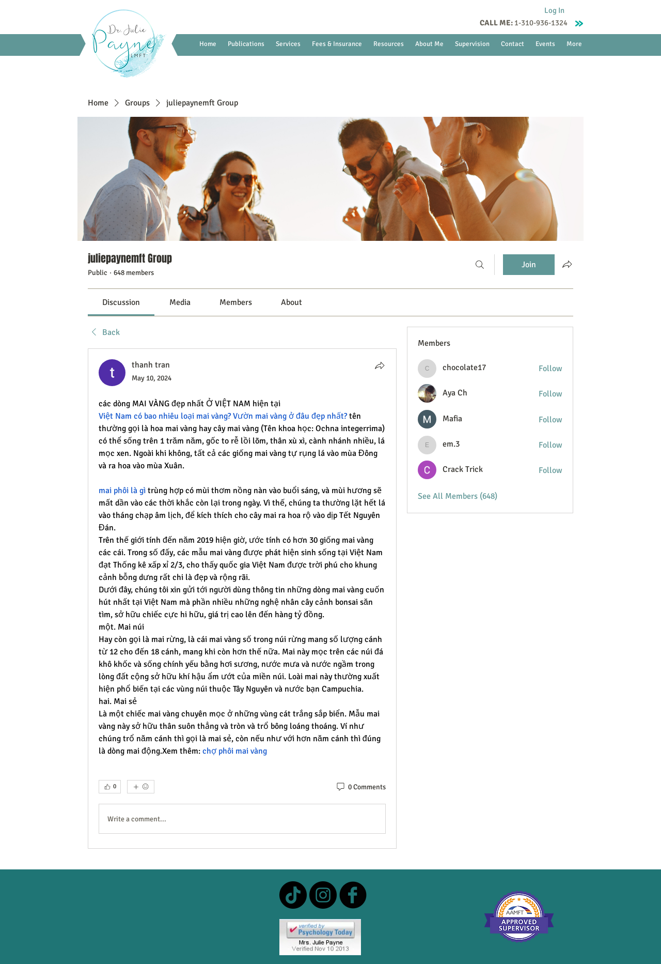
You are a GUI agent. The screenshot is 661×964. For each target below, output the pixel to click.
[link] (121, 302)
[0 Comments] (360, 787)
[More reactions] (140, 786)
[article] (242, 598)
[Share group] (567, 264)
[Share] (379, 365)
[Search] (480, 264)
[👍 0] (110, 786)
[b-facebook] (353, 895)
